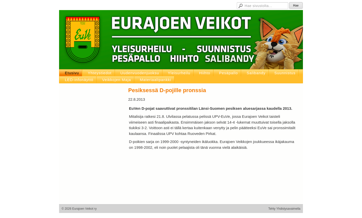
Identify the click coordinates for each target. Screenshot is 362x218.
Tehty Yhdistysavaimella (284, 208)
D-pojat (219, 5)
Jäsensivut (174, 5)
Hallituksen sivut (198, 5)
